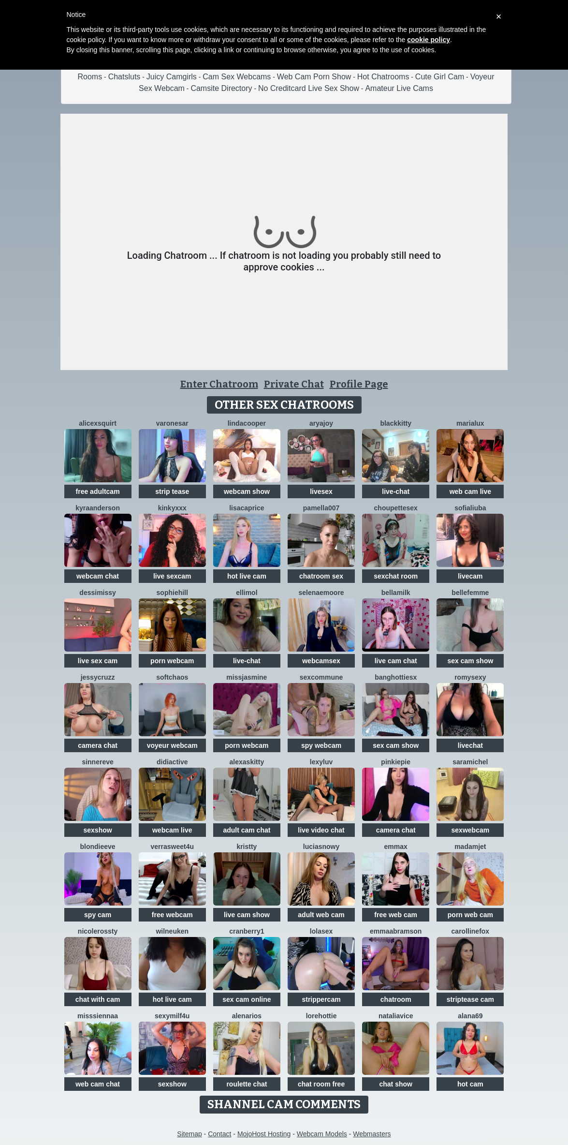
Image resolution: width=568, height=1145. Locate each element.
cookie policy (428, 40)
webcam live (172, 830)
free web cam (395, 915)
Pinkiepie (395, 762)
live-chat (395, 491)
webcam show (247, 491)
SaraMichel (470, 762)
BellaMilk (395, 592)
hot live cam (246, 576)
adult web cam (321, 915)
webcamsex (321, 661)
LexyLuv (321, 762)
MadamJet (470, 846)
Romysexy (470, 677)
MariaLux (470, 423)
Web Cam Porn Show (314, 77)
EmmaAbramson (396, 931)
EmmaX (396, 846)
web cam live (470, 491)
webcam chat (97, 576)
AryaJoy (321, 423)
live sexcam (172, 576)
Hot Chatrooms (383, 77)
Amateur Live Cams (399, 88)
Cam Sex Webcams (237, 77)
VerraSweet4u (172, 846)
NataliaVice (396, 1016)
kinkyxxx (172, 508)
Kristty (246, 846)
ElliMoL (246, 592)
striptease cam (470, 999)
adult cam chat (246, 830)
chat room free (321, 1084)
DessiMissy (97, 592)
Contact (219, 1134)
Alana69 (470, 1016)
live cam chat (396, 661)
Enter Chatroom (219, 384)
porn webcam (172, 661)
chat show (395, 1084)
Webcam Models (322, 1134)
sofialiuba (470, 508)
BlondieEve (98, 846)
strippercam (321, 999)
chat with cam (97, 999)
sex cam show (470, 661)
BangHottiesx (396, 677)
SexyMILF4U (172, 1016)
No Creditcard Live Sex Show (308, 88)
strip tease (172, 491)
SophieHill (172, 592)
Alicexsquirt (98, 423)
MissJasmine (246, 677)
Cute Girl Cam (439, 77)
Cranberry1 (246, 931)
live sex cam (98, 661)
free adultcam (98, 491)
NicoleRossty (97, 931)
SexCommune (321, 677)
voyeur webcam (172, 745)
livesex (321, 491)
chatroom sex (321, 576)
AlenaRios (247, 1016)
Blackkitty (395, 423)
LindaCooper (247, 423)
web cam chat (97, 1084)
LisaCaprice (246, 508)
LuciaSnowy (321, 846)
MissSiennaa (97, 1016)
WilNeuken (172, 931)
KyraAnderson (97, 508)
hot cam (470, 1084)
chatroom (395, 999)
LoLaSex (321, 931)
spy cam (97, 915)
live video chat (321, 830)
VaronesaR (172, 423)
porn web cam (470, 915)
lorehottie (321, 1016)
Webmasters (372, 1134)
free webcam (172, 915)
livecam (470, 576)
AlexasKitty (247, 762)
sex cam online (246, 999)
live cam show (247, 915)
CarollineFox (470, 931)
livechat (470, 745)
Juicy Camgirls (171, 77)
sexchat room (396, 576)
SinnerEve (97, 762)
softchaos (172, 677)
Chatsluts (124, 77)
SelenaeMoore (321, 592)
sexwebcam (470, 830)
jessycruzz (98, 677)
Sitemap (189, 1134)
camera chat (97, 745)
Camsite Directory (221, 88)
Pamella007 (321, 508)
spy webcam (321, 745)
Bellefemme (470, 592)
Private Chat (294, 384)
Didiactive (172, 762)
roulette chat (246, 1084)
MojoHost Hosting (264, 1134)
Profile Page (359, 384)
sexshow (98, 830)
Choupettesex (396, 508)
